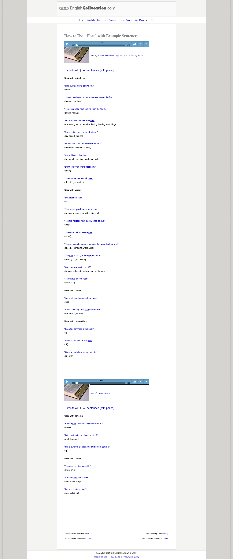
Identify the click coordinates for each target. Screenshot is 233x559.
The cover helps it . (79, 232)
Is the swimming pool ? (81, 435)
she (89, 538)
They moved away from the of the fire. (88, 97)
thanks (165, 538)
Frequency (112, 20)
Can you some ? (77, 477)
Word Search (140, 20)
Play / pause (67, 44)
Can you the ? (77, 267)
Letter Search (126, 20)
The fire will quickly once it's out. (84, 221)
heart (87, 533)
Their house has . (79, 178)
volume (134, 44)
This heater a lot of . (81, 209)
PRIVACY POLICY (131, 557)
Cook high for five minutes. (81, 352)
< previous (140, 44)
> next (146, 44)
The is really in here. (82, 255)
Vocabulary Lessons (95, 20)
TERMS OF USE (100, 557)
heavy (165, 533)
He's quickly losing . (79, 86)
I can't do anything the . (79, 329)
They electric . (76, 279)
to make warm (104, 393)
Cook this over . (76, 155)
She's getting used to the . (81, 132)
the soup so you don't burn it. (84, 423)
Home (81, 20)
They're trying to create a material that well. (91, 244)
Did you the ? (75, 489)
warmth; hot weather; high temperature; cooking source (120, 55)
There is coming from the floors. (85, 109)
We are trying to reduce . (81, 298)
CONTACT (115, 557)
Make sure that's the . (78, 340)
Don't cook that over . (80, 167)
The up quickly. (77, 466)
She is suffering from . (83, 309)
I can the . (73, 198)
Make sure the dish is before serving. (87, 447)
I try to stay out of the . (82, 143)
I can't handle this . (80, 120)
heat (92, 55)
